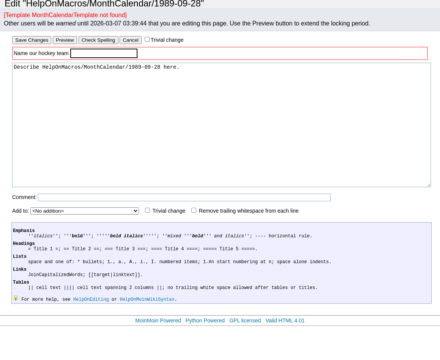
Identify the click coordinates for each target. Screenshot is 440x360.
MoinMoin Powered (158, 355)
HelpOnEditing (91, 333)
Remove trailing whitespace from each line (249, 234)
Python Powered (205, 355)
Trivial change (167, 40)
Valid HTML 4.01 (284, 355)
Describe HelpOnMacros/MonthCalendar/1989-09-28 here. (221, 136)
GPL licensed (245, 355)
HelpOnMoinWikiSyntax (147, 333)
